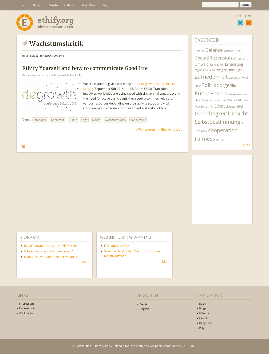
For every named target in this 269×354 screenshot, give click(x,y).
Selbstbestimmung (217, 121)
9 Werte (52, 5)
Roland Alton (121, 346)
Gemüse (200, 51)
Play (104, 5)
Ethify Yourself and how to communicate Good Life (85, 68)
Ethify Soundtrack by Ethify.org (222, 186)
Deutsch (145, 304)
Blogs (37, 5)
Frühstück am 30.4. (117, 246)
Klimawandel (237, 94)
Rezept (238, 50)
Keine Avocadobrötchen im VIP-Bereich (51, 246)
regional (200, 70)
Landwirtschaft (218, 100)
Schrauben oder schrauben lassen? (48, 251)
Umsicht (238, 113)
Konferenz (57, 120)
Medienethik (204, 106)
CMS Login (26, 313)
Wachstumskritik (115, 120)
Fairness (205, 138)
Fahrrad (232, 100)
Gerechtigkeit (211, 113)
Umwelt (201, 64)
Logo (84, 120)
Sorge (223, 85)
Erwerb (219, 93)
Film (233, 85)
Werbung (217, 70)
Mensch (228, 51)
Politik (208, 84)
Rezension (221, 58)
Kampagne (40, 120)
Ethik (198, 86)
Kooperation (138, 120)
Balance (214, 50)
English (144, 309)
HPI (243, 123)
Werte (219, 139)
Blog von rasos (171, 129)
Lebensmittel (233, 106)
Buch (23, 5)
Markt (220, 64)
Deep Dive (88, 5)
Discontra (234, 77)
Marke (96, 120)
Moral (244, 77)
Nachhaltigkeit (233, 70)
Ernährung (234, 64)
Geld (208, 70)
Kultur (73, 120)
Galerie (69, 5)
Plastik (213, 64)
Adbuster (243, 100)
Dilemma (201, 100)
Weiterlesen (146, 129)
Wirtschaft (240, 58)
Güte (218, 106)
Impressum (26, 303)
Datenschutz (27, 308)
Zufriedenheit (211, 76)
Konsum (201, 131)
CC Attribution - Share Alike (90, 346)
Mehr (246, 145)
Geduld (202, 58)
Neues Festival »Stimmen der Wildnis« (50, 257)
